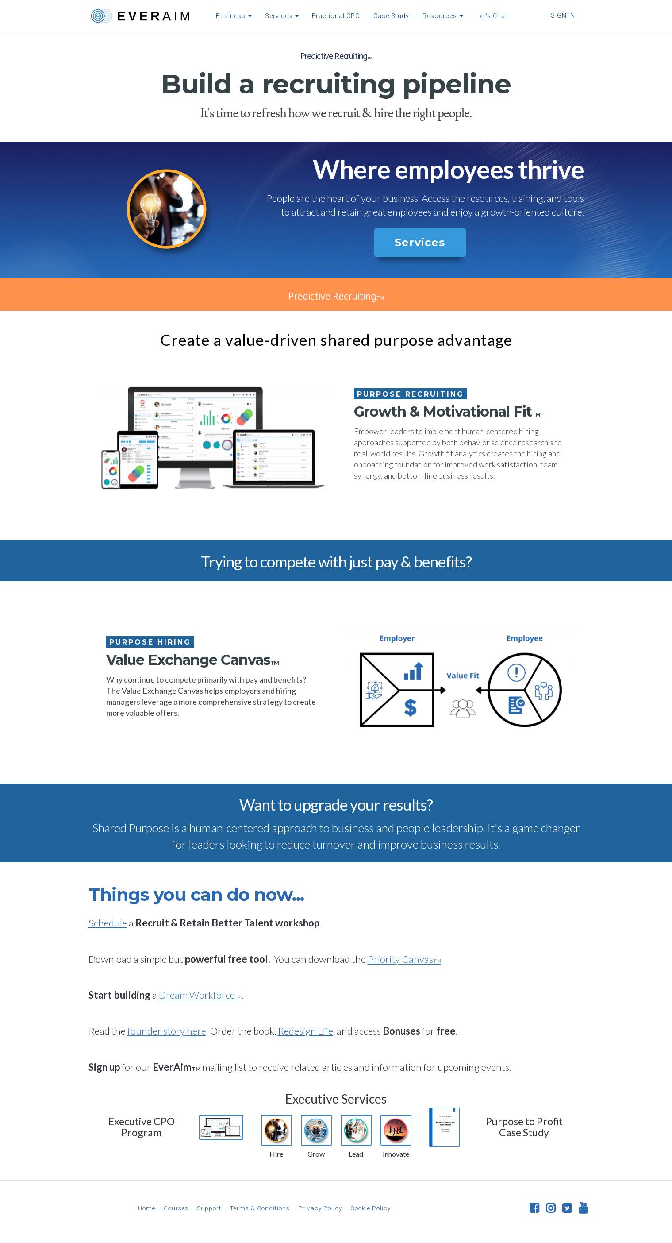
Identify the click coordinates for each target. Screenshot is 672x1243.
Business (232, 15)
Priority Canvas (404, 959)
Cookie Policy (370, 1208)
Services (280, 15)
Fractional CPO (335, 15)
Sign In (563, 15)
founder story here (166, 1031)
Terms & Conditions (260, 1208)
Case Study (390, 15)
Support (209, 1208)
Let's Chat (490, 15)
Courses (176, 1208)
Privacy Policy (320, 1208)
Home (146, 1208)
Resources (441, 15)
